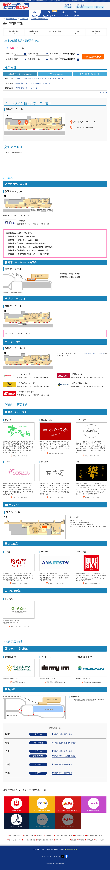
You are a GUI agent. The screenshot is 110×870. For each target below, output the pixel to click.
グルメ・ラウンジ (75, 32)
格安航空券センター (16, 835)
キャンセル (88, 7)
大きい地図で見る (8, 178)
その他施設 (95, 32)
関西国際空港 (38, 756)
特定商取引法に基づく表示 (45, 840)
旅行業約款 (90, 840)
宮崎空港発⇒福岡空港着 (62, 764)
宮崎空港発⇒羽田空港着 (62, 734)
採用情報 (81, 840)
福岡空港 (38, 764)
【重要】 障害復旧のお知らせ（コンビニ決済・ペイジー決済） (40, 79)
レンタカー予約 (28, 835)
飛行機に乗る (14, 32)
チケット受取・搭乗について (64, 835)
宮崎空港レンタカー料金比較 (94, 353)
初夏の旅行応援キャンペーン (26, 88)
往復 (12, 47)
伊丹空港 (38, 751)
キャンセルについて (14, 840)
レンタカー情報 (55, 32)
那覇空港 (38, 773)
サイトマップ (99, 840)
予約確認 (68, 7)
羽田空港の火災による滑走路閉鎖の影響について (34, 83)
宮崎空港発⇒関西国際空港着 (64, 756)
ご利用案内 (39, 835)
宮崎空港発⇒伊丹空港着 (62, 751)
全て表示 (103, 92)
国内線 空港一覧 (79, 835)
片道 (22, 47)
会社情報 (73, 840)
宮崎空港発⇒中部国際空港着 (64, 743)
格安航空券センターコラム (94, 835)
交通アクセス (34, 32)
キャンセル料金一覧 (29, 840)
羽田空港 (38, 734)
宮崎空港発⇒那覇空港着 (62, 773)
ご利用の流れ (49, 835)
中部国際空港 (38, 743)
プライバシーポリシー (61, 840)
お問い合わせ (99, 7)
